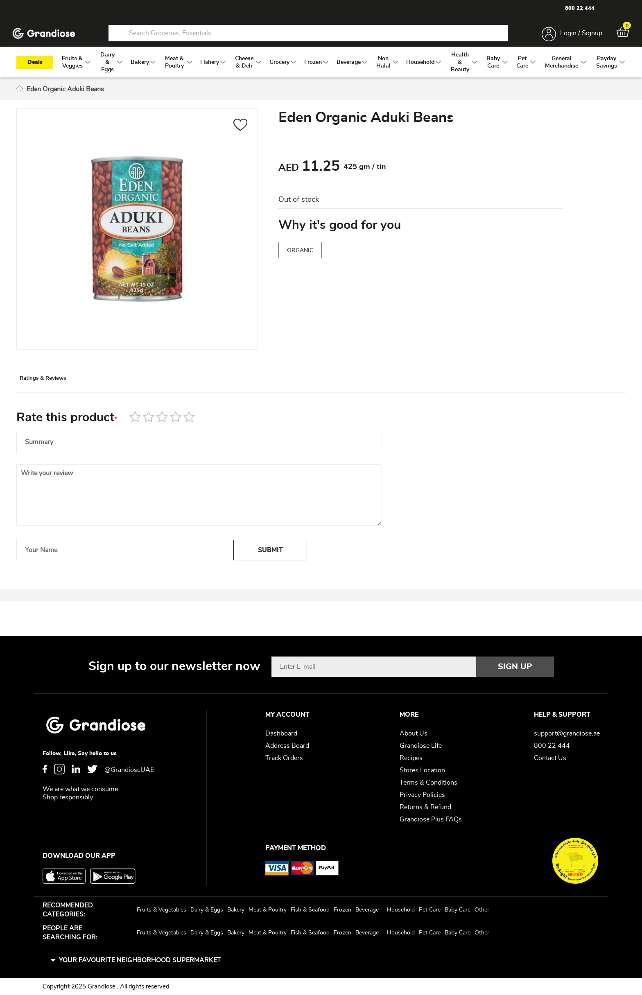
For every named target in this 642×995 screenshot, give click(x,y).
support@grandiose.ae (567, 733)
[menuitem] (72, 70)
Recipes (411, 758)
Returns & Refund (425, 807)
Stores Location (422, 770)
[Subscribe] (515, 667)
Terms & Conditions (428, 782)
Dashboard (281, 733)
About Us (413, 733)
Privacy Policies (422, 795)
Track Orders (284, 758)
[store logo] (49, 36)
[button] (240, 133)
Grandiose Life (421, 745)
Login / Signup (576, 36)
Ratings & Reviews (61, 390)
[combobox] (308, 36)
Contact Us (550, 758)
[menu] (321, 70)
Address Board (287, 745)
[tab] (61, 390)
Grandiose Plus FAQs (431, 819)
